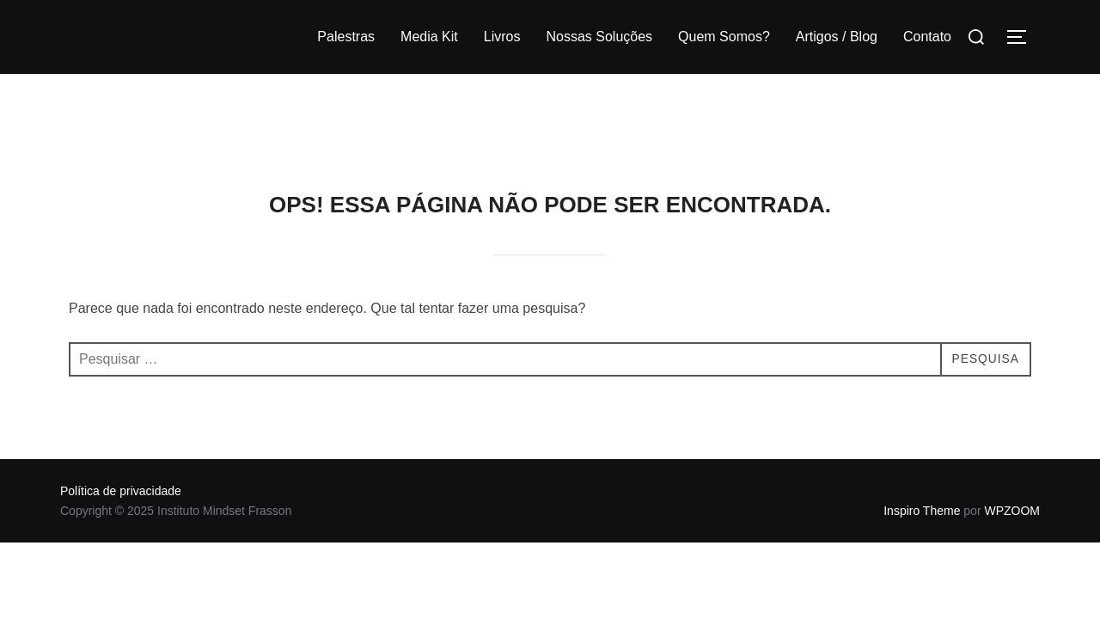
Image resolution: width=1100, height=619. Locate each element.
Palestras (346, 36)
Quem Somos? (724, 36)
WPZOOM (1012, 437)
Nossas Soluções (599, 36)
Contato (927, 36)
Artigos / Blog (836, 36)
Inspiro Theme (921, 437)
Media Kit (429, 36)
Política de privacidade (120, 417)
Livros (502, 36)
